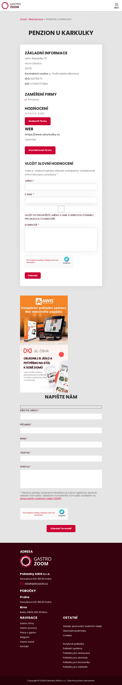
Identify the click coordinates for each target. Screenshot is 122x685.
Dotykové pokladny (73, 643)
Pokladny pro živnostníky (76, 662)
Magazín (24, 637)
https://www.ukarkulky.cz (42, 134)
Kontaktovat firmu (40, 150)
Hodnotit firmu (38, 121)
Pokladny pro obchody (75, 657)
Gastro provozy (28, 628)
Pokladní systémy (72, 648)
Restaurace (36, 19)
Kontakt (24, 646)
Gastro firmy (27, 623)
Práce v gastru (28, 632)
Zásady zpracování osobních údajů (82, 626)
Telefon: (25, 452)
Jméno (29, 180)
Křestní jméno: (29, 410)
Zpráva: (25, 466)
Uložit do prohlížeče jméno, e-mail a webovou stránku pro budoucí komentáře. (59, 216)
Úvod (23, 19)
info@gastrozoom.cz (36, 583)
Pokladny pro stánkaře (75, 666)
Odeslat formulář (61, 528)
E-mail (29, 194)
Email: (23, 438)
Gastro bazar (27, 641)
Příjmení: (25, 424)
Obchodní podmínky (74, 630)
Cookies (67, 635)
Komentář (32, 224)
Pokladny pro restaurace (76, 653)
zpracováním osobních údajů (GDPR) (40, 498)
